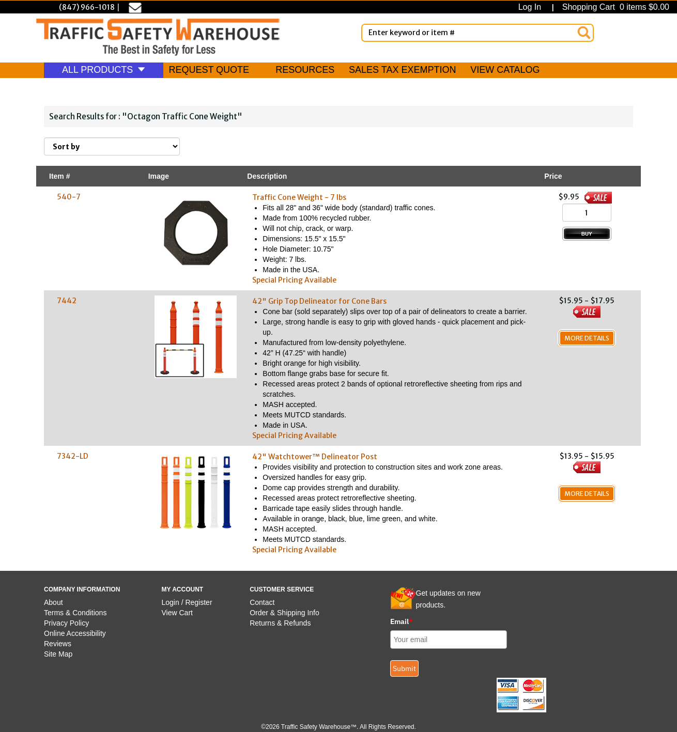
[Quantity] (586, 213)
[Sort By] (112, 146)
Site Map (58, 654)
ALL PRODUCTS (103, 70)
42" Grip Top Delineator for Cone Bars (319, 301)
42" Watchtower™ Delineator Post (314, 456)
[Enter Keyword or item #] (477, 33)
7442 (66, 300)
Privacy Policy (66, 623)
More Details (586, 338)
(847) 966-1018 (87, 7)
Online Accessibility (75, 633)
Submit (404, 668)
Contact (262, 602)
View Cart (177, 613)
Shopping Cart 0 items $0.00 (614, 7)
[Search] (584, 32)
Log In (532, 7)
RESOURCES (304, 70)
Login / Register (187, 602)
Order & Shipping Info (284, 613)
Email (401, 621)
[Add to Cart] (586, 234)
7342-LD (72, 456)
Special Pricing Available (294, 280)
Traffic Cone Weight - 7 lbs (299, 197)
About (53, 602)
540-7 (69, 196)
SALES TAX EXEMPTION (402, 70)
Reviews (57, 644)
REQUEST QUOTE (208, 70)
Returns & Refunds (280, 623)
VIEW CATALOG (505, 70)
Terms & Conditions (75, 613)
